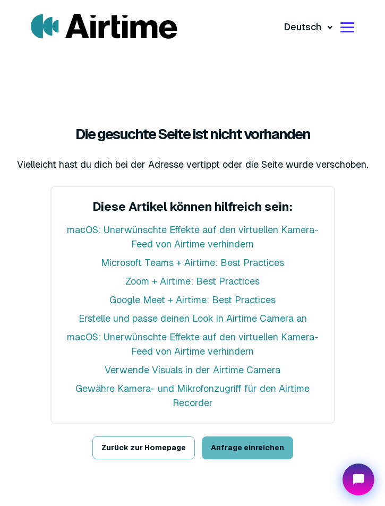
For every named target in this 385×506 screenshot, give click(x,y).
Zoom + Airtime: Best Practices (192, 281)
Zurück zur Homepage (143, 447)
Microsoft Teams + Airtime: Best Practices (192, 262)
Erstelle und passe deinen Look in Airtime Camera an (193, 318)
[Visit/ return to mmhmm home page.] (104, 26)
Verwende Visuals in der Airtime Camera (192, 370)
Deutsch (303, 27)
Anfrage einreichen (247, 447)
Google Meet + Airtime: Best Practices (192, 300)
